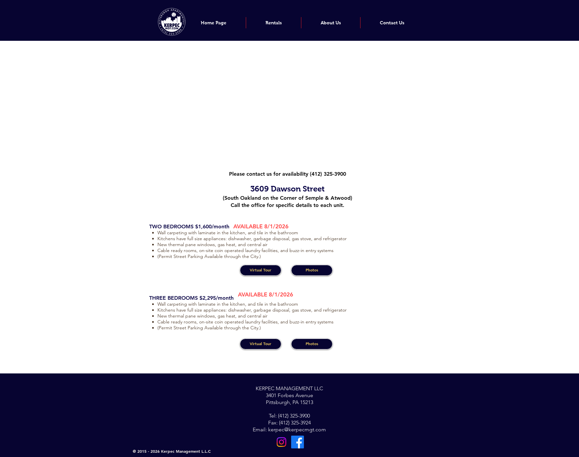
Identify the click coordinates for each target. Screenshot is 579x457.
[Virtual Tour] (260, 270)
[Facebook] (297, 442)
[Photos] (312, 270)
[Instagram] (281, 442)
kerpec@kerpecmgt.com (297, 429)
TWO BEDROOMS (172, 226)
